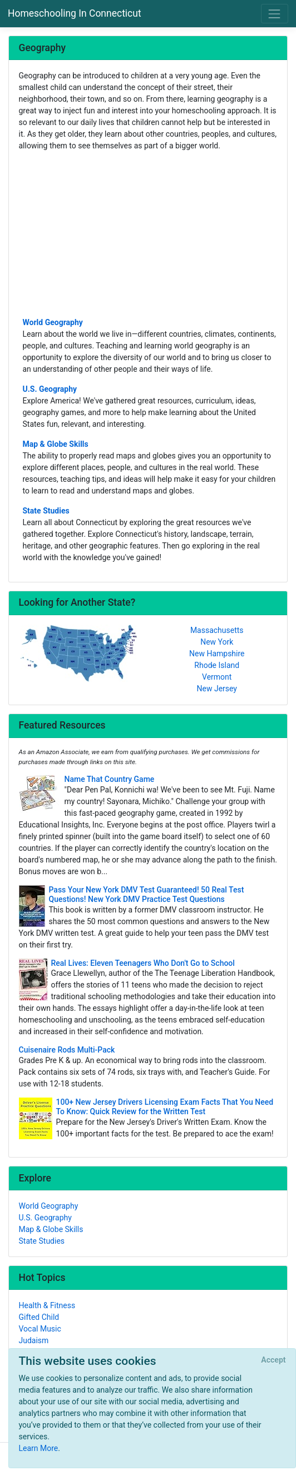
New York (216, 641)
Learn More (38, 1448)
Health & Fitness (47, 1305)
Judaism (34, 1340)
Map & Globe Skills (55, 444)
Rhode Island (216, 665)
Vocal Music (40, 1328)
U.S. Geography (50, 389)
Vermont (216, 676)
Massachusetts (217, 630)
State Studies (46, 510)
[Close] (273, 1360)
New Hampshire (217, 653)
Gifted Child (39, 1317)
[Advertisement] (148, 233)
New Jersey (217, 688)
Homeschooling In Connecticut (74, 13)
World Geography (53, 322)
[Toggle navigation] (274, 13)
